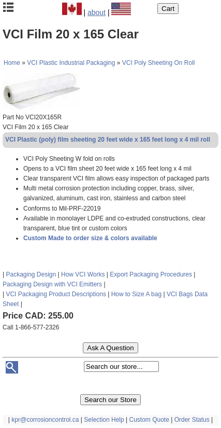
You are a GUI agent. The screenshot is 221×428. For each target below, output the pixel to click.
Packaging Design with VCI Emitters (52, 284)
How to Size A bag (136, 294)
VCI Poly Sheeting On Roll (158, 62)
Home (12, 62)
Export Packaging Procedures (151, 274)
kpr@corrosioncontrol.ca (45, 419)
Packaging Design (31, 274)
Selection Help (104, 419)
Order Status (192, 419)
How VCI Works (83, 274)
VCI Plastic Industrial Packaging (71, 62)
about (96, 12)
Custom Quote (149, 419)
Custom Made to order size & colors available (90, 238)
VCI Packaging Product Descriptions (56, 294)
